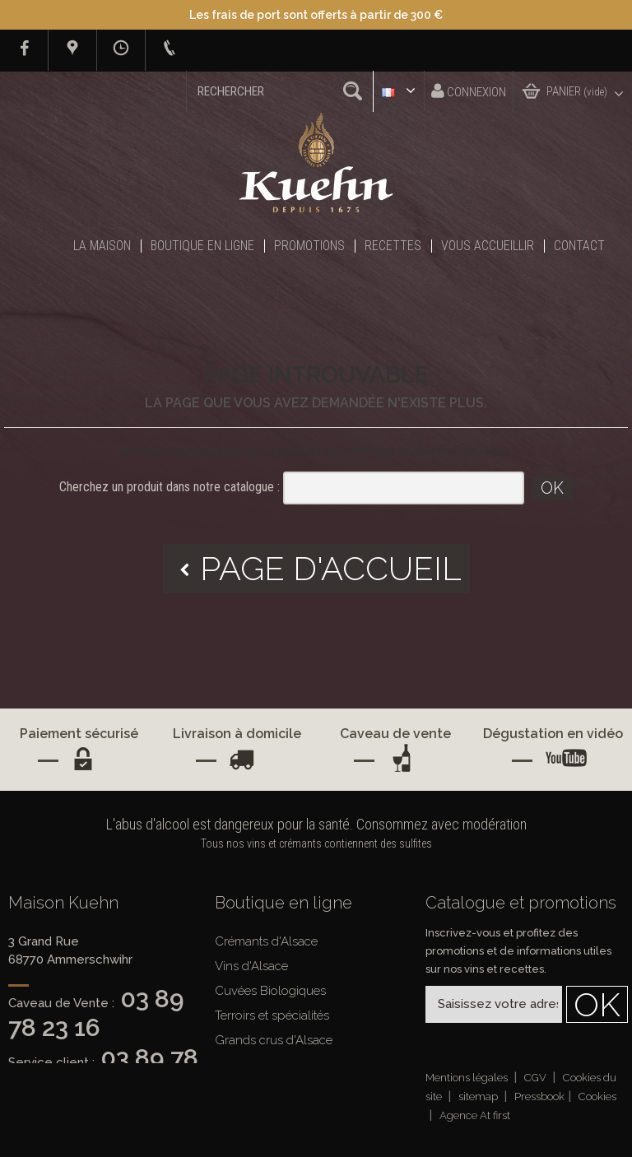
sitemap (479, 1096)
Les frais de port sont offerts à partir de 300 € (316, 14)
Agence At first (474, 1115)
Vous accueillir (487, 245)
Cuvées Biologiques (270, 990)
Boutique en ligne (202, 245)
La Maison (102, 245)
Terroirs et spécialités (272, 1015)
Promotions (309, 245)
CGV (536, 1077)
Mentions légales (467, 1077)
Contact (579, 245)
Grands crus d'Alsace (273, 1040)
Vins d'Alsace (251, 966)
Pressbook (539, 1096)
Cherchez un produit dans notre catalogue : (169, 487)
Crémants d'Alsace (266, 941)
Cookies (597, 1096)
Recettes (393, 245)
